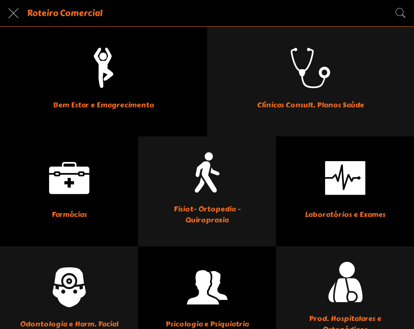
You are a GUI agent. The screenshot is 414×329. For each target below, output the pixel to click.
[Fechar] (13, 13)
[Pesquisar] (401, 13)
